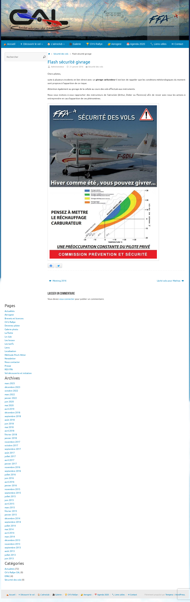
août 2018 (10, 420)
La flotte (9, 333)
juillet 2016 (10, 474)
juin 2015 (9, 500)
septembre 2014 (13, 522)
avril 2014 (9, 533)
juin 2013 (9, 558)
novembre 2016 (12, 467)
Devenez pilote (12, 325)
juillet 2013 (10, 555)
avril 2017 (9, 460)
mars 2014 (10, 536)
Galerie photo (11, 329)
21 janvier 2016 (76, 67)
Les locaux (10, 340)
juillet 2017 (10, 456)
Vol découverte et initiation (18, 373)
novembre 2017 (12, 442)
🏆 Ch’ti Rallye (71, 595)
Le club (8, 336)
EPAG (7, 576)
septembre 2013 (13, 547)
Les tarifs (9, 343)
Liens (7, 347)
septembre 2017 (13, 449)
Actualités (9, 311)
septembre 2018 (13, 416)
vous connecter (66, 299)
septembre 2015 (13, 492)
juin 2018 (9, 423)
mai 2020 (9, 405)
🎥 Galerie (57, 595)
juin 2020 (9, 401)
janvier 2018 (11, 438)
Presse (8, 365)
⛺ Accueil (10, 595)
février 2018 (11, 434)
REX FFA (9, 369)
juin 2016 (9, 478)
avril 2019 (9, 409)
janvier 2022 (11, 398)
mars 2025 (10, 383)
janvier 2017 (11, 463)
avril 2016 (9, 482)
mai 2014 (9, 529)
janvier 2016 (11, 485)
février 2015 (11, 511)
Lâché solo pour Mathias (170, 280)
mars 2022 (10, 394)
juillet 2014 (10, 525)
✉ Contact (132, 595)
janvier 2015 (11, 514)
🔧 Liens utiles (118, 595)
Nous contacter (12, 362)
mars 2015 (10, 507)
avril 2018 (9, 430)
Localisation (10, 351)
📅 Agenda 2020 (101, 595)
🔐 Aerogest (86, 595)
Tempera (169, 595)
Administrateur (57, 67)
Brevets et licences (14, 318)
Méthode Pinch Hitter (15, 355)
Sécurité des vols (60, 54)
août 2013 (10, 551)
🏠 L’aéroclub (43, 595)
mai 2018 (9, 427)
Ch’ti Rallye (10, 322)
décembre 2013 (12, 540)
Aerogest (9, 314)
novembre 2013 (12, 544)
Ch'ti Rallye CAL (12, 572)
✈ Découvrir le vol (26, 595)
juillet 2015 (10, 496)
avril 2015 (9, 503)
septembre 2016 (13, 471)
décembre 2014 (12, 518)
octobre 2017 (11, 445)
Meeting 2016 (57, 280)
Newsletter (10, 358)
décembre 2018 (12, 412)
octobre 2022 (11, 390)
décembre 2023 (12, 387)
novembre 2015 (12, 489)
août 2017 (10, 452)
